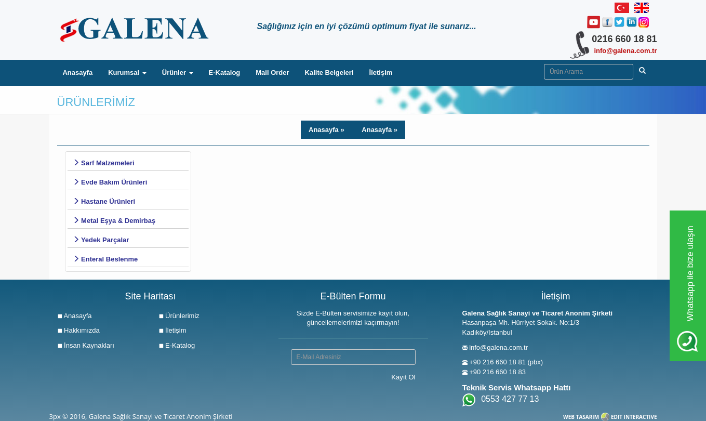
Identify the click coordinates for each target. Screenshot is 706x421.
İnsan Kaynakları (85, 345)
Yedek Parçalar (101, 240)
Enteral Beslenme (105, 259)
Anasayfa (81, 71)
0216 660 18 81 (624, 39)
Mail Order (272, 72)
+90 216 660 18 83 (497, 372)
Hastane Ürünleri (104, 201)
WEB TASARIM (581, 416)
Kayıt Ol (403, 377)
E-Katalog (225, 72)
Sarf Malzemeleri (104, 163)
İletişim (381, 72)
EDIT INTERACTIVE (634, 416)
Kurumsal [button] (127, 72)
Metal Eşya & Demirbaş (114, 221)
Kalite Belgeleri (329, 72)
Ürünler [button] (177, 72)
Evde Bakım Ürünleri (110, 182)
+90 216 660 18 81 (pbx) (506, 362)
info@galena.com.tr (625, 51)
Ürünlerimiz (178, 316)
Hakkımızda (78, 330)
